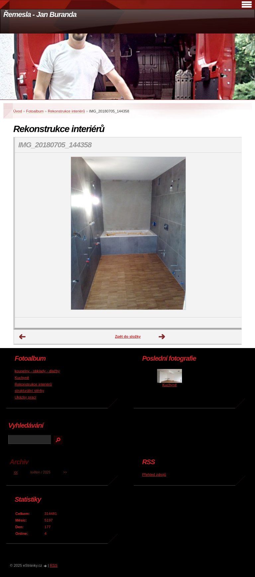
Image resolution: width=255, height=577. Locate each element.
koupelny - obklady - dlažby (37, 371)
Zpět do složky (128, 336)
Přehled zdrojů (154, 474)
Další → (162, 337)
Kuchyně (22, 378)
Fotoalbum (35, 111)
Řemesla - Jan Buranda (39, 14)
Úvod (17, 111)
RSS (53, 565)
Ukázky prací (25, 397)
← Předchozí (23, 337)
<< (16, 472)
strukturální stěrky (29, 391)
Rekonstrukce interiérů (66, 111)
